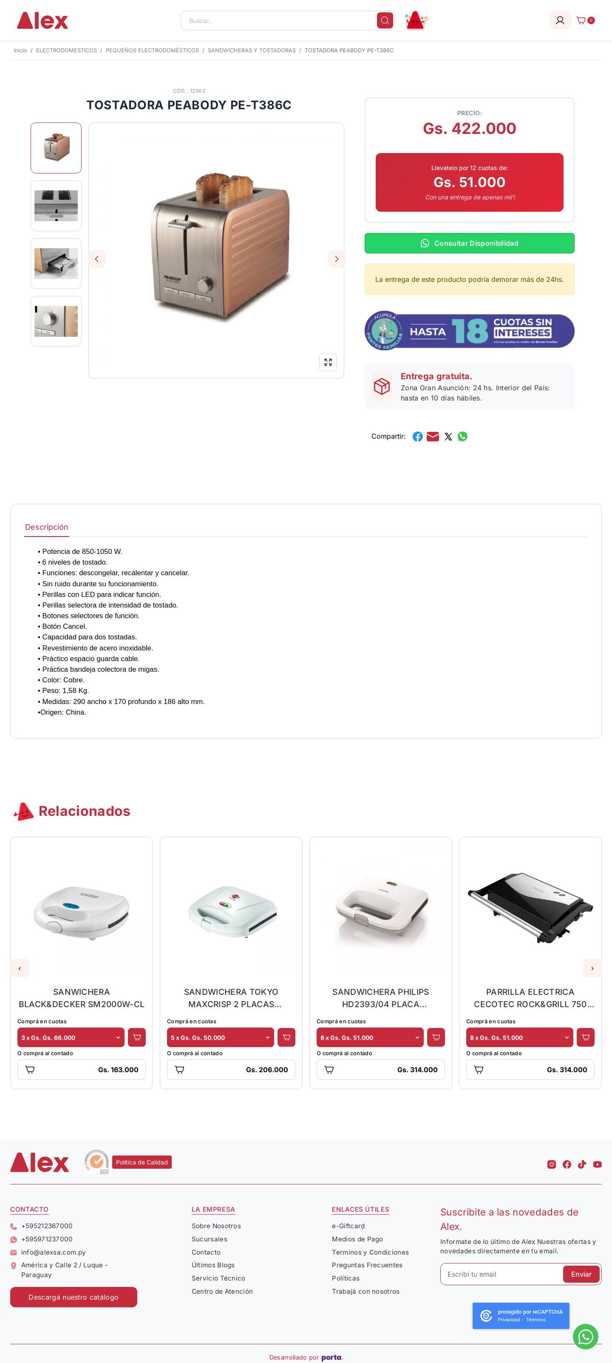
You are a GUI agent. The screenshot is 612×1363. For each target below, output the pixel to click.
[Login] (560, 20)
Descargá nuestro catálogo (73, 1297)
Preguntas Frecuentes (367, 1265)
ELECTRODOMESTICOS (66, 50)
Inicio (20, 50)
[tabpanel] (306, 632)
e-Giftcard (348, 1226)
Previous (97, 259)
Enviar (581, 1274)
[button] (19, 968)
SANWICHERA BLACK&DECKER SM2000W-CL (81, 998)
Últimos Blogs (213, 1265)
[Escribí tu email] (521, 1274)
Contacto (206, 1252)
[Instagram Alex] (551, 1162)
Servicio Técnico (219, 1278)
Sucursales (209, 1239)
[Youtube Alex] (597, 1162)
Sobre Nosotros (216, 1226)
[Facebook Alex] (567, 1162)
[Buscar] (385, 20)
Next (336, 259)
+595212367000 (41, 1226)
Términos (536, 1320)
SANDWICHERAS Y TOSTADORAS (252, 50)
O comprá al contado (45, 1053)
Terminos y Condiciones (370, 1252)
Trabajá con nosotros (366, 1291)
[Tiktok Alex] (582, 1162)
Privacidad (509, 1320)
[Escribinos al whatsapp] (585, 1336)
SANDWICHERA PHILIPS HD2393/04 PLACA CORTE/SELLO (380, 998)
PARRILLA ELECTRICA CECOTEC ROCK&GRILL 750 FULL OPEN (530, 998)
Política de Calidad (142, 1162)
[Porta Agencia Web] (332, 1357)
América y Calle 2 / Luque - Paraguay (59, 1270)
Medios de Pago (357, 1239)
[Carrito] (583, 20)
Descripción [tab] (46, 526)
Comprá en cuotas (42, 1021)
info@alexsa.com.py (48, 1252)
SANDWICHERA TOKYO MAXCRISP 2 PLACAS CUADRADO (231, 998)
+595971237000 (41, 1239)
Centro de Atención (222, 1291)
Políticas (346, 1278)
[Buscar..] (287, 20)
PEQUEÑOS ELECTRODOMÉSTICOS (152, 50)
